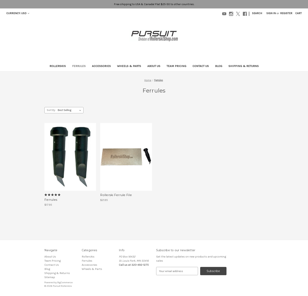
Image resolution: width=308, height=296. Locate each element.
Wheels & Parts (129, 66)
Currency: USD (17, 13)
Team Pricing (176, 66)
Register (286, 13)
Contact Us (200, 66)
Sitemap (49, 277)
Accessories (101, 66)
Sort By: (51, 110)
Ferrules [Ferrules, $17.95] (50, 200)
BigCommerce (65, 282)
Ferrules (79, 66)
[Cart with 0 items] (298, 13)
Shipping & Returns (243, 66)
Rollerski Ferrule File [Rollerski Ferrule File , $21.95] (116, 195)
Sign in (271, 13)
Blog (218, 66)
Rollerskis (58, 66)
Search (257, 13)
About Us (153, 66)
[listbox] (70, 110)
